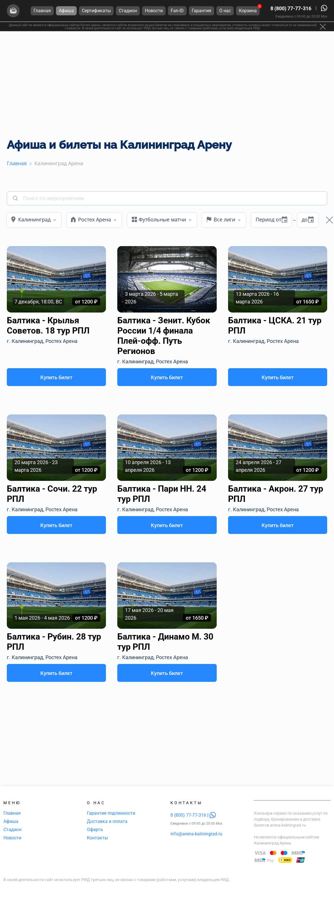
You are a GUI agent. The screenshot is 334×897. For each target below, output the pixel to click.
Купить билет (56, 377)
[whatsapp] (213, 815)
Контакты (97, 838)
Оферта (95, 829)
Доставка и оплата (107, 821)
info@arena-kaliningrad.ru (196, 834)
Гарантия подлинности (111, 813)
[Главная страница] (13, 10)
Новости (12, 838)
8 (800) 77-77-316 (290, 8)
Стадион (12, 829)
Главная (12, 813)
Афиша (10, 821)
